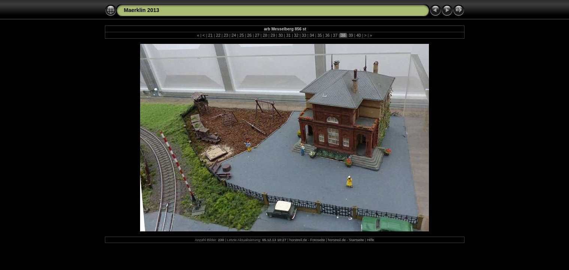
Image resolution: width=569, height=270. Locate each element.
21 (210, 35)
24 (233, 35)
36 (327, 35)
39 (351, 35)
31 (288, 35)
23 (226, 35)
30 (280, 35)
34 (311, 35)
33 (304, 35)
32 (296, 35)
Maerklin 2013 (141, 10)
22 (218, 35)
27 (257, 35)
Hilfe (370, 240)
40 (358, 35)
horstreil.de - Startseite (346, 240)
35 (319, 35)
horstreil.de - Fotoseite (307, 240)
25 (241, 35)
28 (264, 35)
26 (249, 35)
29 (272, 35)
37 (335, 35)
